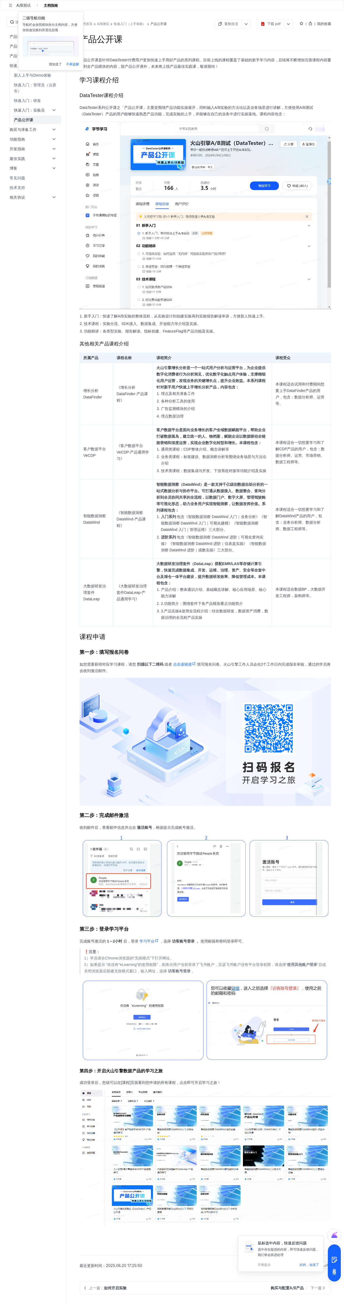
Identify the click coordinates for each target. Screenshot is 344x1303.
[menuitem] (33, 75)
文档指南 (51, 5)
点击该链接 (184, 664)
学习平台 (149, 941)
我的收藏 (324, 24)
